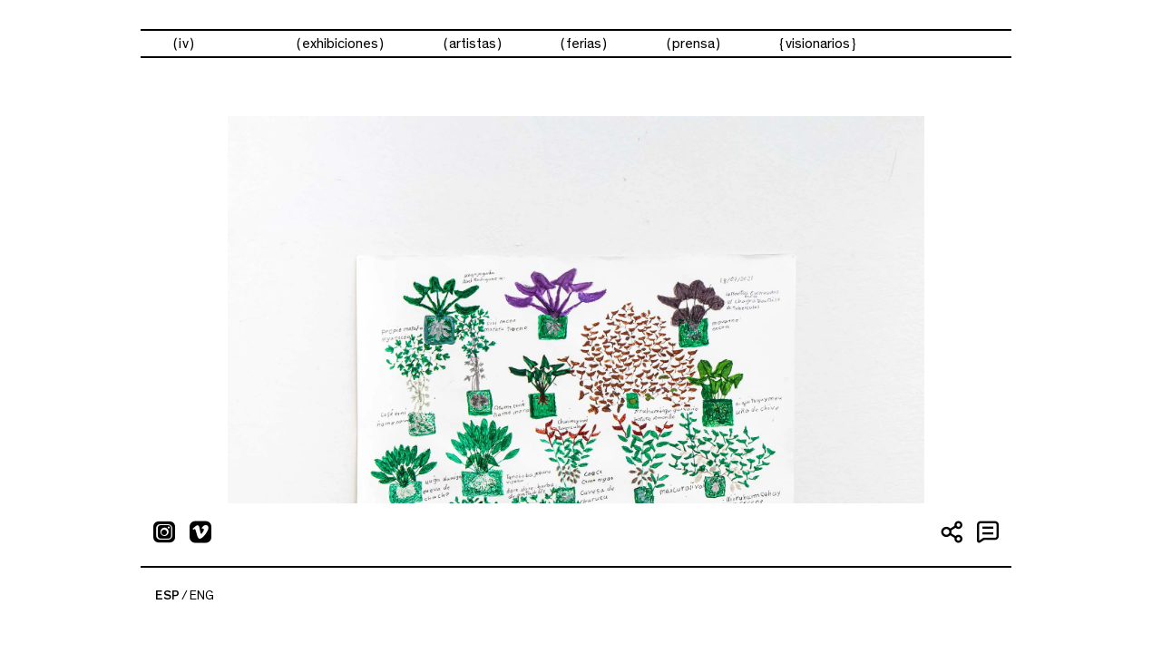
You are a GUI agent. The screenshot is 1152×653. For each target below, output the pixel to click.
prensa (693, 43)
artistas (472, 43)
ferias (583, 43)
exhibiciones (340, 43)
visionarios (818, 43)
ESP (167, 596)
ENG (202, 596)
